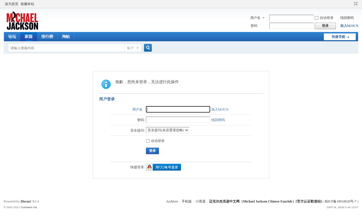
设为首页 (11, 4)
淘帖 (66, 37)
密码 (254, 26)
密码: (141, 120)
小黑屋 (200, 201)
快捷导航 (338, 37)
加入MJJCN (349, 26)
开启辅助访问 (350, 4)
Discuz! (26, 201)
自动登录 (324, 18)
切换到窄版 (355, 4)
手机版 (187, 201)
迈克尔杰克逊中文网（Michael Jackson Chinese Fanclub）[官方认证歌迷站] (265, 201)
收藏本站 (27, 4)
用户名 (255, 18)
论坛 (12, 37)
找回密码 (347, 18)
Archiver (172, 201)
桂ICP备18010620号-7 (341, 201)
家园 (29, 37)
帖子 (130, 48)
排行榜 (47, 37)
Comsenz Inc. (29, 207)
